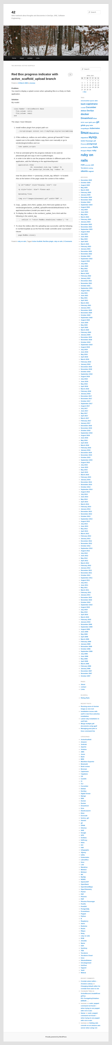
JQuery (83, 852)
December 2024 (86, 197)
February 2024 (86, 219)
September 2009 (86, 627)
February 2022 (86, 276)
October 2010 (85, 602)
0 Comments (70, 75)
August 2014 (85, 492)
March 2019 (85, 359)
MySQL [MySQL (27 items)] (93, 137)
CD (82, 776)
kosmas (32, 83)
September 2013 (86, 519)
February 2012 (86, 565)
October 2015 (85, 457)
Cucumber (84, 786)
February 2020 (86, 332)
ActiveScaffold (86, 739)
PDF (82, 894)
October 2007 (85, 676)
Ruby (83, 933)
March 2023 (85, 244)
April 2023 (84, 241)
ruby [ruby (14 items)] (94, 150)
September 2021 (86, 288)
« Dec (84, 92)
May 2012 (84, 558)
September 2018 (86, 374)
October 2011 (85, 575)
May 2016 (84, 440)
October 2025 (85, 182)
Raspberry (84, 921)
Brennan (84, 769)
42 (13, 12)
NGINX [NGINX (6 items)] (83, 141)
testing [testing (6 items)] (91, 168)
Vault (82, 970)
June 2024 (84, 212)
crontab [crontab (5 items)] (83, 107)
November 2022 (86, 254)
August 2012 (85, 551)
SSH (82, 946)
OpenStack (85, 884)
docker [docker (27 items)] (85, 114)
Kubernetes (85, 857)
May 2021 (84, 298)
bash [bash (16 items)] (83, 104)
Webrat (83, 973)
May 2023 (84, 239)
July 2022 (84, 264)
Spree (83, 943)
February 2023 (86, 246)
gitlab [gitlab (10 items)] (83, 125)
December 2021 (86, 281)
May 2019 (84, 354)
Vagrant (83, 968)
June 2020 (84, 322)
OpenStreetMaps (87, 887)
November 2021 (86, 283)
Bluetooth (84, 764)
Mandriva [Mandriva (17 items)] (94, 133)
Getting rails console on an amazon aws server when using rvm (90, 1025)
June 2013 (84, 526)
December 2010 (86, 597)
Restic (83, 928)
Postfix (83, 904)
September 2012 (86, 548)
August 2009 (85, 629)
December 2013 (86, 511)
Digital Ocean (85, 793)
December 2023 (86, 224)
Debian (83, 789)
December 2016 (86, 425)
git (82, 823)
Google (83, 833)
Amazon (84, 742)
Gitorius (84, 828)
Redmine (84, 926)
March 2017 (85, 418)
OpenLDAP (85, 882)
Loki (82, 865)
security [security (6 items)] (87, 165)
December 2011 (86, 570)
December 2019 (86, 337)
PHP (82, 899)
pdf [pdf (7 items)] (95, 141)
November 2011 (86, 573)
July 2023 (84, 234)
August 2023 (85, 232)
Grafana (83, 838)
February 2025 (86, 192)
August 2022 (85, 261)
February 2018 (86, 391)
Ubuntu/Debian (86, 960)
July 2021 (84, 293)
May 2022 (84, 268)
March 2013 (85, 533)
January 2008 (85, 668)
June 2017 (84, 411)
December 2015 (86, 452)
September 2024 (86, 205)
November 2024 (86, 200)
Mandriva (84, 867)
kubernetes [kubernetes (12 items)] (95, 128)
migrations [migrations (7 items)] (84, 137)
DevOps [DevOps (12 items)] (90, 111)
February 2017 (86, 421)
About (22, 58)
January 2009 (85, 644)
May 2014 (84, 499)
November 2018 (86, 369)
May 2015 (84, 470)
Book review (85, 766)
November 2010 (86, 600)
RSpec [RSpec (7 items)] (89, 150)
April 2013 (84, 531)
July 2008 (84, 654)
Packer (83, 892)
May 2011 (84, 587)
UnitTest (84, 965)
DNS (82, 798)
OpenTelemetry (86, 889)
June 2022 (84, 266)
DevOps (83, 791)
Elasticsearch (86, 811)
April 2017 (84, 416)
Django (83, 796)
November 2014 (86, 484)
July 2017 (84, 408)
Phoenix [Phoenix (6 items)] (83, 144)
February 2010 (86, 619)
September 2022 (86, 259)
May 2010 (84, 612)
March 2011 (85, 590)
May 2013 (84, 529)
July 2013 (84, 524)
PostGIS (84, 906)
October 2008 (85, 649)
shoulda (84, 941)
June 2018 (84, 381)
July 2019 (84, 349)
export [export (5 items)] (87, 122)
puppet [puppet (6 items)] (90, 147)
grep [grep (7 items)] (87, 125)
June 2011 (84, 585)
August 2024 (85, 207)
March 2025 (85, 190)
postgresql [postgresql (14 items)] (92, 144)
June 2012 (84, 555)
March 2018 (85, 389)
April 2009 (84, 637)
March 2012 (85, 563)
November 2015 (86, 455)
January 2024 (85, 222)
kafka (83, 855)
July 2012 (84, 553)
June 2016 (84, 438)
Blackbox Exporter (87, 761)
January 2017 (85, 423)
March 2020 (85, 330)
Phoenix (84, 896)
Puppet (83, 914)
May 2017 (84, 413)
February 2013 (86, 536)
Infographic (85, 850)
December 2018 (86, 367)
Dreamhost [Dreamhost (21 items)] (87, 118)
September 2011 (86, 578)
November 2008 (86, 646)
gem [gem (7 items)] (90, 122)
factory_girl (85, 818)
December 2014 (86, 482)
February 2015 (86, 477)
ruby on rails (22, 241)
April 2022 (84, 271)
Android (84, 744)
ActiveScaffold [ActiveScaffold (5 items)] (85, 100)
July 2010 (84, 610)
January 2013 (85, 538)
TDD (82, 950)
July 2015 (84, 465)
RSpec (83, 931)
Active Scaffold (37, 241)
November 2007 (86, 673)
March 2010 (85, 617)
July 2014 (84, 494)
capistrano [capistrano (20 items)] (92, 104)
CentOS (83, 779)
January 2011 (85, 595)
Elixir (82, 813)
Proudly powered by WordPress (56, 1037)
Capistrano (85, 771)
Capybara (84, 774)
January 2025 (85, 195)
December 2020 (86, 310)
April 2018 (84, 386)
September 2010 (86, 605)
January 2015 (85, 480)
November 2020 (86, 313)
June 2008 (84, 656)
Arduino (84, 749)
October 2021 (85, 286)
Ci (81, 781)
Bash (82, 757)
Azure (83, 754)
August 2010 (85, 607)
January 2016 (85, 450)
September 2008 (86, 651)
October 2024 (85, 202)
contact (29, 58)
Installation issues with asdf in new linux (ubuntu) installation (90, 714)
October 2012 (85, 546)
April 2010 (84, 614)
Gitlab (83, 825)
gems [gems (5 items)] (94, 122)
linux (82, 862)
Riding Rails (85, 698)
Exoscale (84, 815)
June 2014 (84, 497)
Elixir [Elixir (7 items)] (95, 118)
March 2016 (85, 445)
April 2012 (84, 560)
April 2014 (84, 502)
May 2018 (84, 384)
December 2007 (86, 671)
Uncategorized (86, 963)
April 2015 (84, 472)
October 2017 (85, 401)
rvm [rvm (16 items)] (83, 165)
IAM (82, 847)
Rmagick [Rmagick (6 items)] (83, 150)
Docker (83, 801)
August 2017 (85, 406)
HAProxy (84, 840)
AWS (82, 752)
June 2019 (84, 352)
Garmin (83, 820)
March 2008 (85, 664)
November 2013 (86, 514)
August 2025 (85, 185)
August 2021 (85, 290)
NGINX (83, 879)
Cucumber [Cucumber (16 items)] (91, 107)
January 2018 (85, 394)
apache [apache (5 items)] (92, 100)
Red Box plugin (48, 241)
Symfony (84, 948)
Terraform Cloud (87, 955)
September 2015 (86, 460)
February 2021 (86, 305)
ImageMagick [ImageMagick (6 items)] (85, 128)
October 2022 (85, 256)
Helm (82, 842)
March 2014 (85, 504)
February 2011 (86, 592)
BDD (82, 759)
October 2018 (85, 371)
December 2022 (86, 251)
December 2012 (86, 541)
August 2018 (85, 376)
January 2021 (85, 308)
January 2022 (85, 278)
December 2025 (86, 180)
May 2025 (84, 187)
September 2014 (86, 489)
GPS (82, 835)
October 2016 (85, 430)
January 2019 (85, 364)
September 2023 (86, 229)
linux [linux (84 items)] (85, 133)
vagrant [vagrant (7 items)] (91, 171)
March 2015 (85, 475)
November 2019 (86, 340)
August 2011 (85, 580)
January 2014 (85, 509)
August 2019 (85, 347)
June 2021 (84, 295)
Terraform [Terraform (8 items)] (84, 168)
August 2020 (85, 320)
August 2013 (85, 521)
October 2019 (85, 342)
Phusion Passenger (88, 901)
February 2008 (86, 666)
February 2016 (86, 448)
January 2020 (85, 335)
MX (82, 874)
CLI (82, 784)
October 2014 (85, 487)
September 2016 (86, 433)
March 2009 (85, 639)
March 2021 (85, 303)
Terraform (84, 953)
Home (14, 58)
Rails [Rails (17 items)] (95, 147)
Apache (83, 747)
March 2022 (85, 273)
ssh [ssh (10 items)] (92, 165)
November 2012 (86, 543)
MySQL (83, 877)
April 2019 (84, 357)
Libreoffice (84, 860)
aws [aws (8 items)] (96, 101)
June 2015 (84, 467)
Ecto (82, 808)
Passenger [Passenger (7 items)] (89, 141)
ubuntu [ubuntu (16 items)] (84, 171)
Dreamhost (85, 806)
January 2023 (85, 249)
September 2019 (86, 345)
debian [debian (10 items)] (83, 111)
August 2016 (85, 435)
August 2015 (85, 462)
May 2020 (84, 325)
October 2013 (85, 516)
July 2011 (84, 583)
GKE (82, 830)
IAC (82, 845)
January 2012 (85, 568)
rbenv (83, 923)
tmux (82, 958)
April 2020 (84, 327)
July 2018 (84, 379)
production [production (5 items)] (84, 147)
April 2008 (84, 661)
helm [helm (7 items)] (91, 125)
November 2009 (86, 624)
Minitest (83, 870)
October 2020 (85, 315)
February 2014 (86, 506)
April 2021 (84, 300)
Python (83, 916)
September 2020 (86, 317)
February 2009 (86, 641)
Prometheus (85, 911)
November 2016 (86, 428)
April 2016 (84, 443)
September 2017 (86, 403)
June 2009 (84, 632)
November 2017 (86, 398)
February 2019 (86, 362)
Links (38, 58)
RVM (82, 938)
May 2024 (84, 214)
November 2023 (86, 227)
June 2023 (84, 236)
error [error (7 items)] (82, 122)
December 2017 (86, 396)
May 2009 (84, 634)
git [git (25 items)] (97, 122)
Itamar (83, 1013)
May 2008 (84, 659)
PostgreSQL (85, 909)
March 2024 (85, 217)
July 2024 (84, 210)
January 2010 (85, 622)
